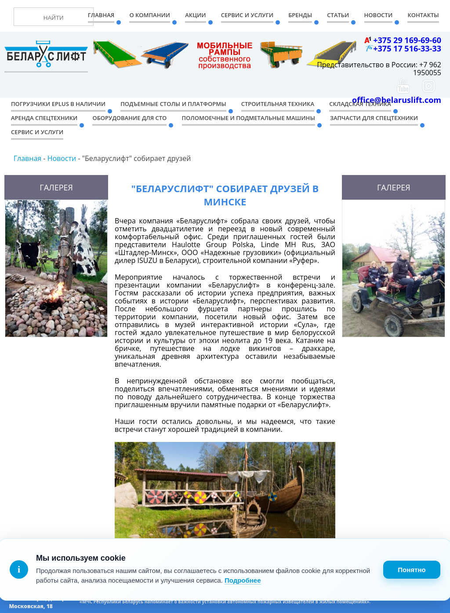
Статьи (338, 15)
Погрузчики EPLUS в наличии (58, 104)
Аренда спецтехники (44, 118)
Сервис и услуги (37, 132)
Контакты (423, 15)
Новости (378, 15)
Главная (101, 15)
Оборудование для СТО (129, 118)
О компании (149, 15)
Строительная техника (277, 104)
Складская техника (360, 104)
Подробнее (243, 580)
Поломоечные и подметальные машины (248, 118)
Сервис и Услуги (247, 15)
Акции (195, 15)
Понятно (411, 569)
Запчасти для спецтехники (374, 118)
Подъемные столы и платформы (173, 104)
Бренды (300, 15)
